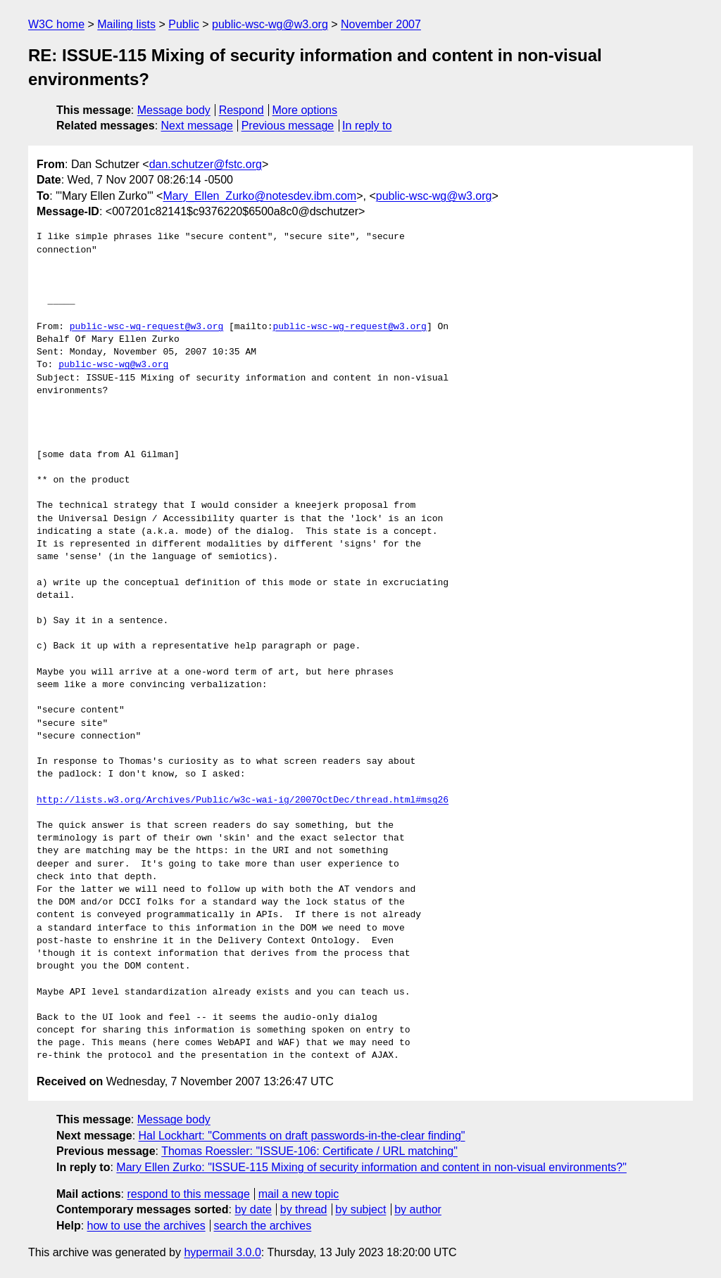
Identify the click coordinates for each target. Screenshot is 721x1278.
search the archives (263, 1226)
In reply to (366, 126)
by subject (360, 1209)
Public (183, 24)
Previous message (288, 126)
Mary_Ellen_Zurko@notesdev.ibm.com (259, 196)
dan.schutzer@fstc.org (205, 164)
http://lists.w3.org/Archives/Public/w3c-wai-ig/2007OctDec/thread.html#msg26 (243, 800)
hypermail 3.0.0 (222, 1252)
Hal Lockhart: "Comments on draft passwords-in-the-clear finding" (302, 1136)
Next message (197, 126)
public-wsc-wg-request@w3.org (146, 327)
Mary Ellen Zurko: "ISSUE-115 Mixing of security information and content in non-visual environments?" (371, 1167)
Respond (241, 110)
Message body (174, 110)
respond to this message (188, 1194)
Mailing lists (126, 24)
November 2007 (381, 24)
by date (252, 1209)
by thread (303, 1209)
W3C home (56, 24)
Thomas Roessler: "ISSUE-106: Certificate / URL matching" (309, 1151)
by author (417, 1209)
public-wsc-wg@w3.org (270, 24)
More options (305, 110)
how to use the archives (146, 1226)
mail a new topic (298, 1194)
